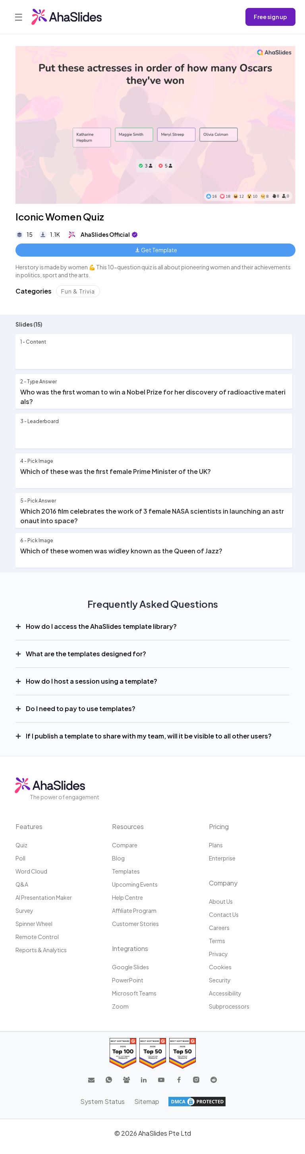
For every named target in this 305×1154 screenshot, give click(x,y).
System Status (102, 1101)
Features (28, 826)
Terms (217, 940)
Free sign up (270, 16)
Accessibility (225, 993)
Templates (126, 871)
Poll (20, 858)
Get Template (156, 249)
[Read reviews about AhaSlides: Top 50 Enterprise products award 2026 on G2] (182, 1053)
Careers (219, 927)
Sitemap (146, 1101)
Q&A (21, 884)
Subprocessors (229, 1006)
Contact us (224, 914)
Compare (124, 845)
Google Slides (130, 966)
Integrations (130, 948)
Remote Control (37, 936)
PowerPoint (127, 980)
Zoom (120, 1006)
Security (220, 980)
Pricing (219, 826)
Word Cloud (31, 871)
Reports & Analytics (41, 949)
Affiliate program (134, 910)
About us (221, 901)
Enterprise (222, 858)
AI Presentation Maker (43, 897)
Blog (118, 858)
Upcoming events (135, 884)
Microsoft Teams (134, 993)
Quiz (21, 845)
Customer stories (135, 923)
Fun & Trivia (78, 291)
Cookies (220, 966)
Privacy (218, 953)
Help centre (127, 897)
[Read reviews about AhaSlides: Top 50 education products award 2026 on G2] (152, 1053)
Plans (216, 845)
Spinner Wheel (33, 923)
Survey (24, 910)
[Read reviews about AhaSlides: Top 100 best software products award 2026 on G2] (123, 1053)
